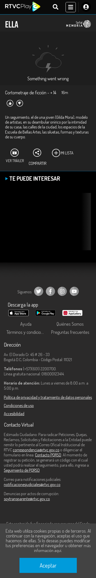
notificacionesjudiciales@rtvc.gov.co (32, 484)
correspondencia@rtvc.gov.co (36, 449)
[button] (84, 225)
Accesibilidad (14, 413)
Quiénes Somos (70, 324)
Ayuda (25, 324)
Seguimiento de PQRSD (22, 470)
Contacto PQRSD (48, 454)
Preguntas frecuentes (70, 332)
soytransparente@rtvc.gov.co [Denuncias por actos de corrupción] (27, 498)
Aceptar (48, 565)
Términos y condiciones (26, 332)
